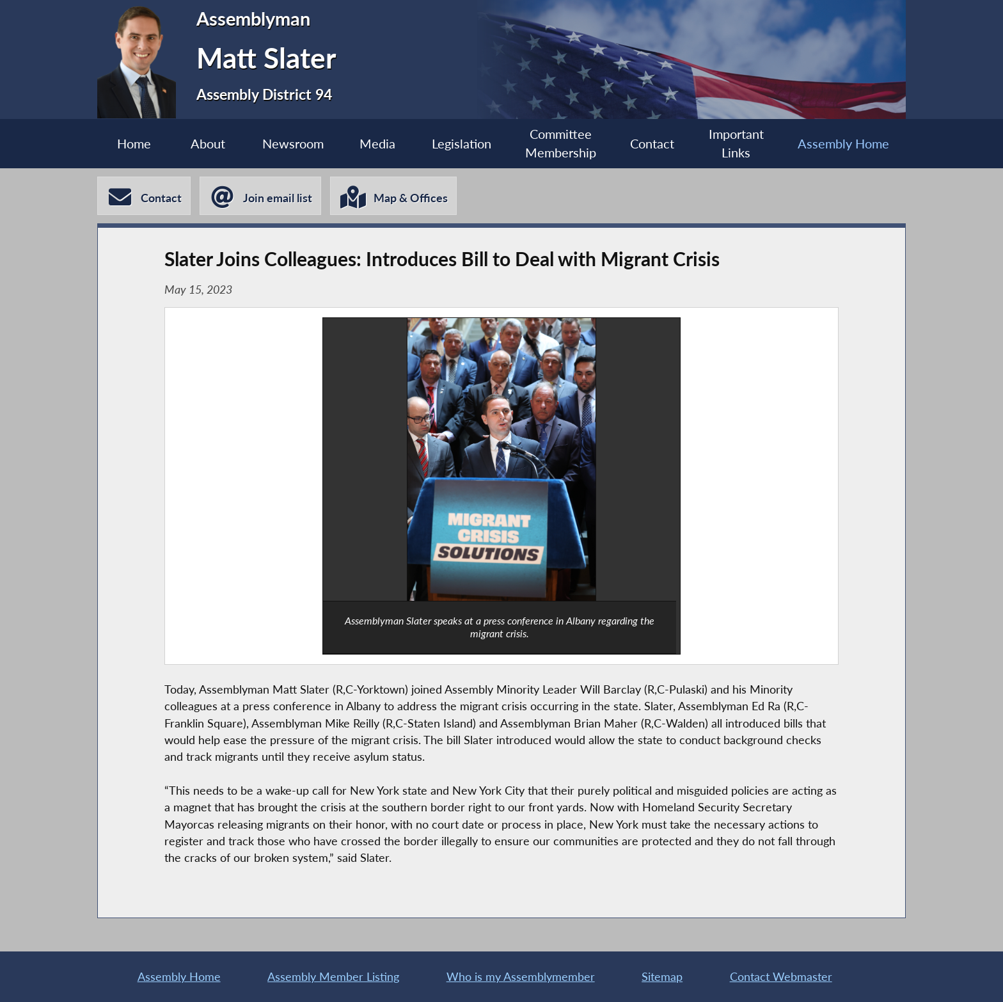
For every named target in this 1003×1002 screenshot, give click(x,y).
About (208, 143)
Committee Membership (560, 143)
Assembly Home (843, 143)
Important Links (736, 143)
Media (377, 143)
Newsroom (293, 143)
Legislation (461, 143)
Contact (652, 143)
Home (134, 143)
